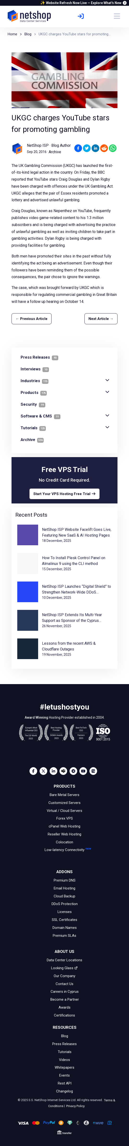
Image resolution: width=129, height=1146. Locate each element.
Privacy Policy (75, 1106)
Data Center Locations (64, 960)
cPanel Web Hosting (64, 826)
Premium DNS (65, 880)
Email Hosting (64, 888)
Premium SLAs (64, 935)
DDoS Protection (65, 904)
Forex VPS (64, 818)
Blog (64, 1036)
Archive (55, 152)
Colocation (64, 842)
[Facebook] (34, 771)
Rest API (64, 1083)
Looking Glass (64, 968)
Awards (64, 1007)
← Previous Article (31, 319)
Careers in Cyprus (65, 991)
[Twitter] (45, 771)
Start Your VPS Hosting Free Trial (64, 494)
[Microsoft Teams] (64, 771)
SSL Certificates (64, 920)
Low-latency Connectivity (64, 853)
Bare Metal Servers (64, 795)
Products (34, 392)
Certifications (64, 1015)
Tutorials (33, 427)
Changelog (64, 1091)
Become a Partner (64, 999)
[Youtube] (84, 771)
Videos (64, 1059)
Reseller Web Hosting (64, 834)
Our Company (64, 976)
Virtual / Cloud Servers (64, 810)
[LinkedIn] (55, 771)
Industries (34, 380)
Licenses (65, 912)
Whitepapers (64, 1067)
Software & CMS (40, 416)
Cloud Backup (64, 896)
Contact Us (64, 983)
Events (64, 1075)
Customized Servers (64, 803)
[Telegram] (75, 771)
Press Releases (64, 1044)
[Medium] (94, 771)
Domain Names (65, 927)
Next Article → (100, 319)
